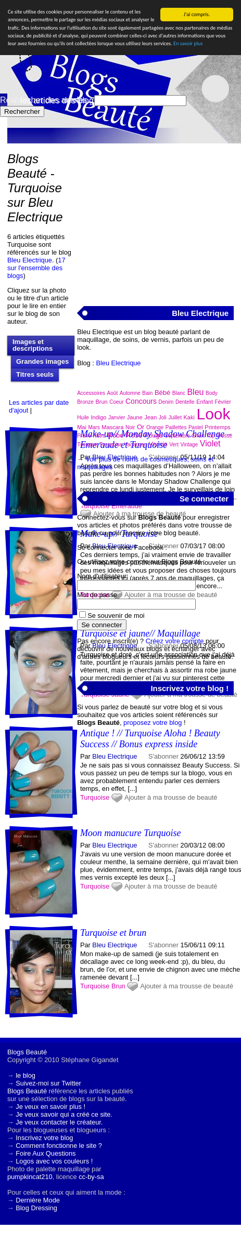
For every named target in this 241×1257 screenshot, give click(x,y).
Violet (210, 443)
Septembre (177, 436)
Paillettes (176, 427)
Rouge (153, 435)
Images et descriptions (32, 345)
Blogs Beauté (27, 1052)
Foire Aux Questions (45, 1153)
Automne (130, 393)
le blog (25, 1075)
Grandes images (42, 361)
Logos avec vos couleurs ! (54, 1161)
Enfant (204, 402)
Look (214, 413)
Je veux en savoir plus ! (50, 1106)
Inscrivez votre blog (44, 1138)
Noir (130, 427)
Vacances (135, 444)
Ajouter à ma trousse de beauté (186, 986)
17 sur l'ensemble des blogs (36, 268)
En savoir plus (187, 43)
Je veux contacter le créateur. (59, 1122)
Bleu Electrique (29, 260)
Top (210, 436)
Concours (141, 401)
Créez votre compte (175, 641)
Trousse (87, 444)
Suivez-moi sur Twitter (48, 1083)
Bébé (162, 392)
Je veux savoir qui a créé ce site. (64, 1114)
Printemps (218, 427)
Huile (83, 417)
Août (112, 393)
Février (223, 402)
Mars (93, 427)
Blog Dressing (36, 1208)
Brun (118, 986)
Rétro (99, 436)
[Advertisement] (155, 219)
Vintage (189, 444)
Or (140, 427)
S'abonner (163, 945)
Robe (115, 435)
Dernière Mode (38, 1200)
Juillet (175, 417)
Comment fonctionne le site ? (59, 1145)
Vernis (157, 444)
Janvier (116, 417)
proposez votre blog (152, 722)
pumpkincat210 (30, 1177)
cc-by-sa (91, 1177)
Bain (147, 393)
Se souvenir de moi (116, 615)
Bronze (85, 402)
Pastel (195, 427)
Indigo (98, 417)
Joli (163, 417)
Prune (84, 436)
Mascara (112, 427)
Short (198, 436)
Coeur (116, 402)
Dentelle (185, 402)
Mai (81, 427)
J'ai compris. (197, 14)
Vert (174, 444)
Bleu (195, 392)
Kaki (189, 417)
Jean (150, 417)
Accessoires (91, 393)
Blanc (178, 393)
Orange (154, 427)
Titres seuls (35, 374)
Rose (134, 435)
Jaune (135, 417)
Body (212, 393)
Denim (165, 402)
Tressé (224, 436)
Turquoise (94, 986)
